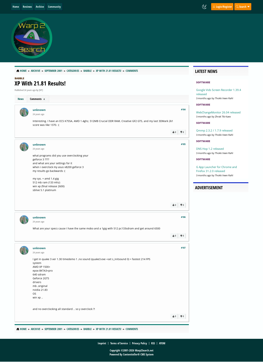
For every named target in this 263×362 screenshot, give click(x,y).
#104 (183, 109)
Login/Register (222, 6)
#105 (183, 144)
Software (203, 82)
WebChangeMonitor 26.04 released (218, 112)
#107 (183, 247)
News (21, 99)
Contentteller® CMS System (138, 354)
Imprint (102, 343)
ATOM (162, 343)
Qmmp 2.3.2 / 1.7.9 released (214, 130)
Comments (38, 99)
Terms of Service (119, 343)
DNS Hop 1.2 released (210, 148)
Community (54, 6)
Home (16, 6)
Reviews (27, 6)
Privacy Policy (139, 343)
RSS (153, 343)
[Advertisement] (153, 38)
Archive (40, 6)
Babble (19, 78)
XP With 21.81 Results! (40, 83)
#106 (183, 217)
